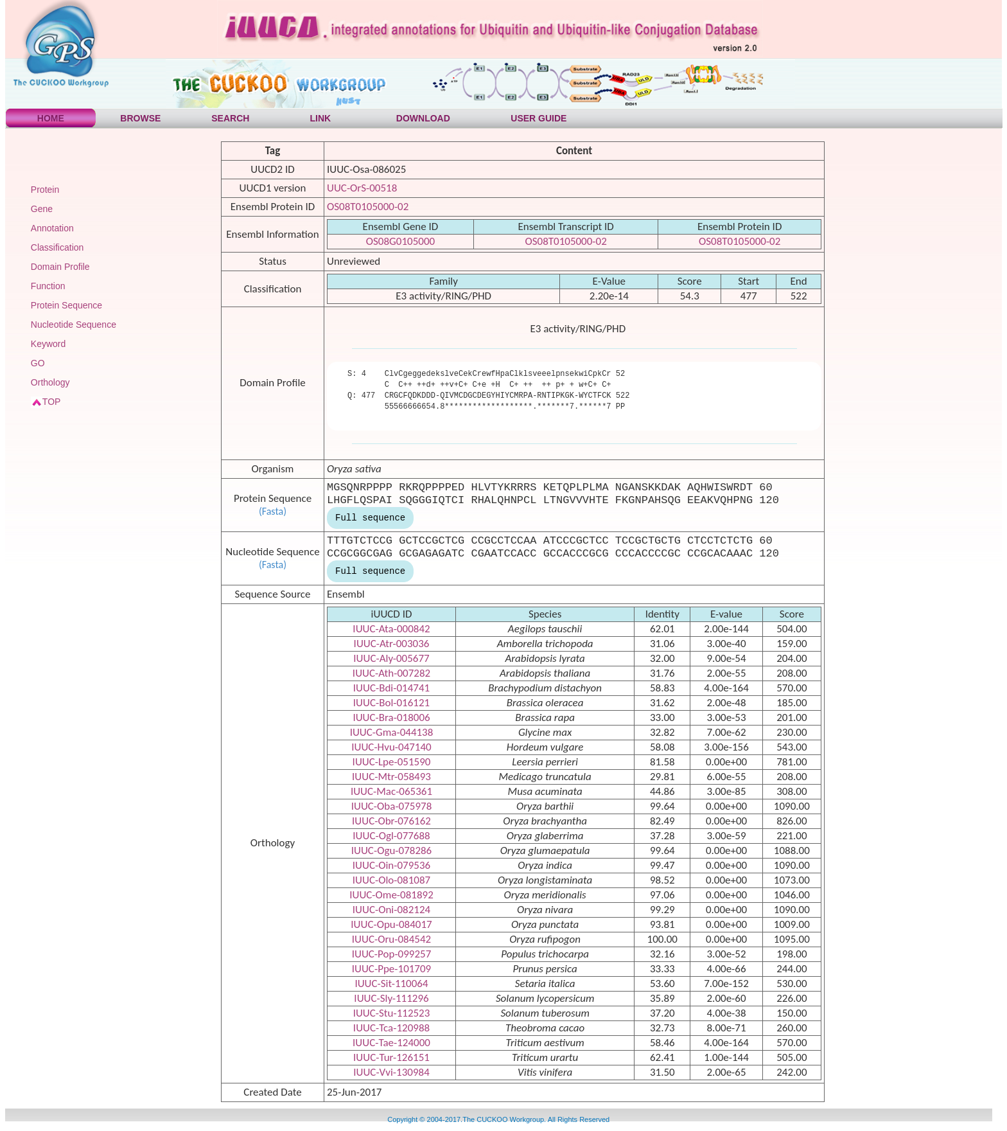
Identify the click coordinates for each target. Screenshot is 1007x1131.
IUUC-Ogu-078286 (391, 850)
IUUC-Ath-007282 (391, 673)
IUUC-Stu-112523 (391, 1013)
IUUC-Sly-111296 (391, 998)
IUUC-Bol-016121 (391, 702)
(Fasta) (272, 511)
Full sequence (370, 518)
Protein (45, 189)
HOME (50, 118)
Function (48, 286)
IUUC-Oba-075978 (391, 806)
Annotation (52, 228)
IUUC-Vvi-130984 (391, 1072)
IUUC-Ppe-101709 (391, 968)
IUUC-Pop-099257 (392, 954)
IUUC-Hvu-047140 (391, 747)
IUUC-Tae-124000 (391, 1042)
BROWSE (140, 118)
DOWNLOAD (423, 118)
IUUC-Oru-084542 (391, 939)
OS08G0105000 (400, 241)
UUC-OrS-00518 (362, 188)
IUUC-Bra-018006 (391, 717)
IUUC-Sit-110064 (391, 983)
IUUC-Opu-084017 (391, 924)
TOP (51, 401)
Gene (42, 209)
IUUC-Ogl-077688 (391, 835)
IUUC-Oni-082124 (391, 909)
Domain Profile (60, 267)
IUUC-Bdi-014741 (391, 688)
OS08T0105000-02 (367, 206)
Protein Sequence (66, 305)
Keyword (48, 344)
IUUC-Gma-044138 (391, 732)
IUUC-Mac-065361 (391, 791)
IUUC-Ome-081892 (391, 895)
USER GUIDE (538, 118)
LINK (320, 118)
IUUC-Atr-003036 (392, 643)
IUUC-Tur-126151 (391, 1057)
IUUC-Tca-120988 (391, 1028)
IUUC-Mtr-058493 (391, 776)
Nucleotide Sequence (73, 324)
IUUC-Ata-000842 (391, 629)
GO (38, 363)
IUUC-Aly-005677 (391, 658)
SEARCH (230, 118)
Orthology (50, 382)
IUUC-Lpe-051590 (392, 762)
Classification (57, 247)
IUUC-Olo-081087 (391, 880)
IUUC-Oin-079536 (391, 865)
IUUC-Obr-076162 (391, 821)
